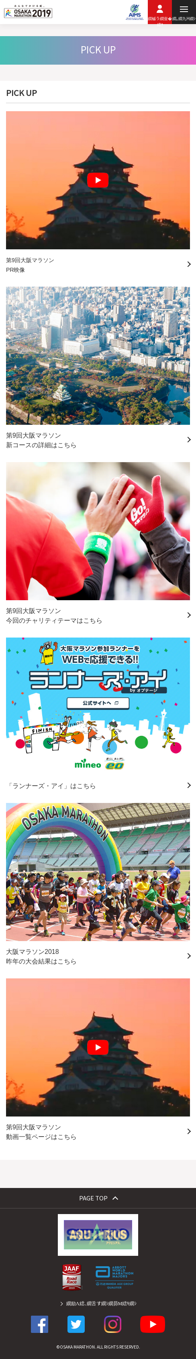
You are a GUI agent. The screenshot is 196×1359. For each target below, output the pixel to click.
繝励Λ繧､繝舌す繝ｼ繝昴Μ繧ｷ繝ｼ (101, 1303)
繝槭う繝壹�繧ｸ (160, 19)
